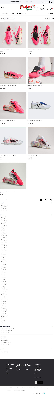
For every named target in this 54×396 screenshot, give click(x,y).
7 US (5, 296)
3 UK (4, 252)
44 (4, 272)
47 (4, 279)
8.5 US (5, 308)
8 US (5, 305)
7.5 (4, 298)
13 (4, 249)
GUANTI (5, 339)
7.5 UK (5, 299)
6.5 (4, 288)
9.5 (4, 313)
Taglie (8, 371)
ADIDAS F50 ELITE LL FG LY (34, 155)
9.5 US (5, 316)
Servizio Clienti (9, 368)
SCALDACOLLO (7, 342)
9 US (5, 311)
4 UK (4, 257)
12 (4, 239)
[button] (48, 9)
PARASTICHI (6, 340)
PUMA (5, 210)
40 (4, 262)
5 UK (5, 281)
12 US (5, 242)
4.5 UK (5, 261)
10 (4, 218)
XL (4, 321)
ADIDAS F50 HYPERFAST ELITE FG (8, 85)
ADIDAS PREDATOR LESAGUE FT (35, 50)
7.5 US (5, 301)
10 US (5, 222)
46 (4, 277)
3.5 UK (5, 254)
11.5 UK (5, 235)
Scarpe (12, 13)
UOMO (5, 352)
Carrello (26, 369)
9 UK (5, 310)
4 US (4, 259)
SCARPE (6, 332)
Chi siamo (8, 366)
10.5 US (5, 227)
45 (4, 276)
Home (1, 13)
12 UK (5, 240)
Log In (26, 367)
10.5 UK (5, 225)
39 (4, 255)
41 (4, 266)
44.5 (4, 274)
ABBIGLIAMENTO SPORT (8, 328)
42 (4, 267)
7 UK (5, 294)
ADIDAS (5, 205)
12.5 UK (5, 245)
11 (4, 228)
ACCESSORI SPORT (8, 330)
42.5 (5, 269)
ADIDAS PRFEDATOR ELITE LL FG (7, 190)
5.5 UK (5, 283)
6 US (5, 286)
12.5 (4, 244)
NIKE (5, 208)
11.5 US (5, 237)
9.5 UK (5, 315)
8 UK (5, 303)
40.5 (5, 264)
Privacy (8, 370)
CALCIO (8, 13)
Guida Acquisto (18, 369)
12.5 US (5, 247)
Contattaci (8, 373)
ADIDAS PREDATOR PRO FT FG (35, 85)
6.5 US (5, 291)
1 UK (4, 217)
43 (4, 271)
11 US (5, 232)
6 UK (5, 284)
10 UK (5, 220)
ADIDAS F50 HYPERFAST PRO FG (7, 120)
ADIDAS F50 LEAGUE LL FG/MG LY (8, 155)
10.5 (4, 223)
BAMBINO (5, 351)
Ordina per (2, 18)
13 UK (5, 250)
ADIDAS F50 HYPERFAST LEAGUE (7, 50)
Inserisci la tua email (38, 378)
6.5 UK (5, 289)
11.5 (4, 234)
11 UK (5, 230)
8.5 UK (5, 306)
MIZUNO (5, 206)
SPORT (4, 13)
